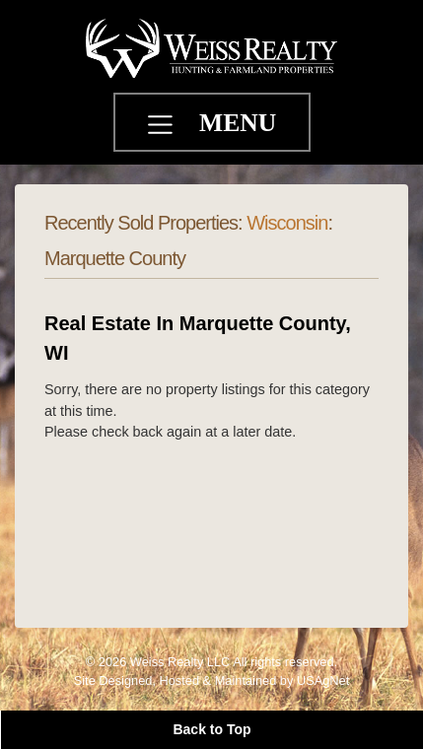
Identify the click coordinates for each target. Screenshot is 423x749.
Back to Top (211, 729)
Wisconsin (287, 223)
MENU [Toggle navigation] (237, 122)
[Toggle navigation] (162, 127)
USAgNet (323, 680)
